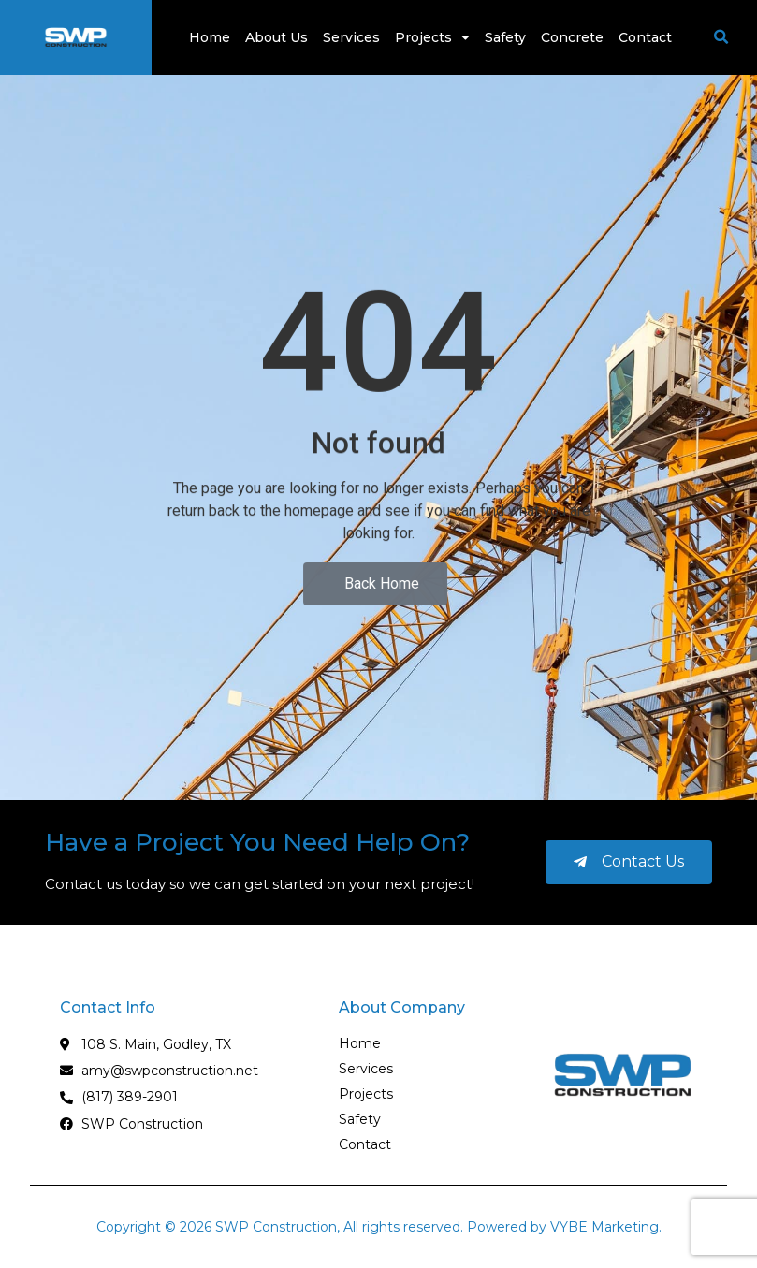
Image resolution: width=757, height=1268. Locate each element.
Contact (645, 37)
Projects (432, 37)
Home (209, 37)
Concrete (572, 37)
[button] (721, 37)
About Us (276, 37)
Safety (505, 37)
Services (351, 37)
